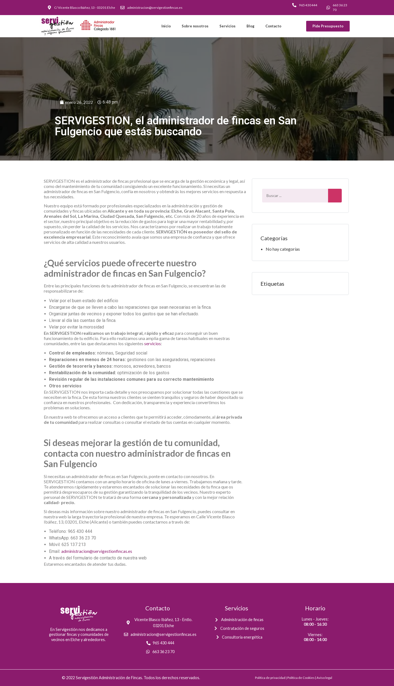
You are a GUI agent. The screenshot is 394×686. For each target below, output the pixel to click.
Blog (250, 26)
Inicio (166, 26)
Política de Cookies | (302, 677)
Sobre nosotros (195, 26)
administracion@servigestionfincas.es (96, 551)
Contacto (273, 26)
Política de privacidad (270, 677)
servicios (152, 343)
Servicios (227, 26)
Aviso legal (324, 677)
